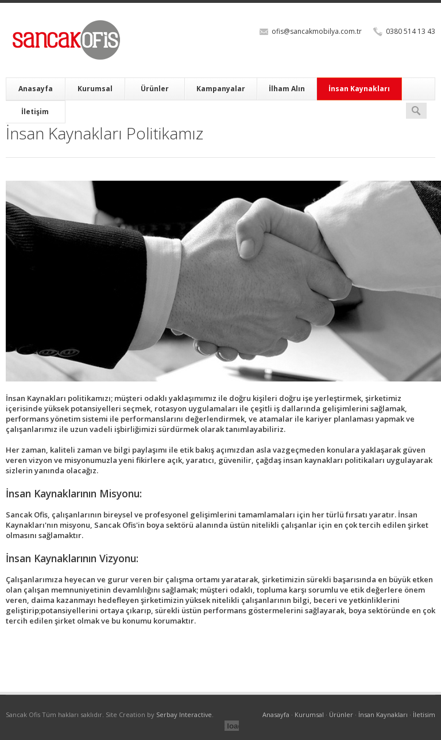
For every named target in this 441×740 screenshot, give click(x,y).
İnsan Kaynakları (359, 89)
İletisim (424, 714)
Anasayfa (35, 89)
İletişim (35, 111)
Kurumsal (95, 89)
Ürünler (155, 89)
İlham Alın (287, 89)
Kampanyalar (220, 89)
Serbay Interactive (184, 714)
